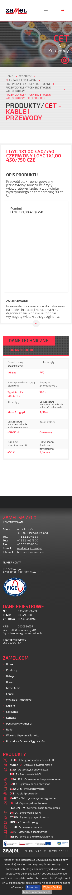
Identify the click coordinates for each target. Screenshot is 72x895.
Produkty (11, 670)
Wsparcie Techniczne (19, 700)
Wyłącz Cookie (51, 887)
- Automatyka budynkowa (29, 769)
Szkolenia (12, 711)
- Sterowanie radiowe (27, 827)
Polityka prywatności (18, 723)
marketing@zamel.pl (29, 548)
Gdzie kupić (13, 688)
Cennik (10, 694)
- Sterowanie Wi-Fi (25, 774)
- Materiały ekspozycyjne (28, 832)
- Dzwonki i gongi (24, 822)
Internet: (8, 552)
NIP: (5, 611)
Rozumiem (33, 887)
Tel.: (5, 536)
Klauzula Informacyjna (36, 892)
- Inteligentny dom (27, 788)
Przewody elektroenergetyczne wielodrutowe (28, 89)
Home (9, 664)
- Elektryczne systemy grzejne (33, 798)
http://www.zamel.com (31, 552)
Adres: (7, 529)
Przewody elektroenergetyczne (28, 84)
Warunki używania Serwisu (22, 735)
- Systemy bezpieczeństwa (30, 784)
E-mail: (7, 548)
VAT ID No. (9, 618)
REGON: (7, 615)
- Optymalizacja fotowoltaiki (35, 808)
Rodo (9, 729)
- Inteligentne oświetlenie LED (32, 760)
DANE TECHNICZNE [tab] (28, 341)
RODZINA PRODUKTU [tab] (20, 350)
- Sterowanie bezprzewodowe (35, 779)
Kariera (10, 705)
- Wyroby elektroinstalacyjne (32, 836)
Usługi (10, 676)
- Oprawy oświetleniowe (31, 764)
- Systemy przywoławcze (29, 817)
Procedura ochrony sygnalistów (25, 741)
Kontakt (11, 717)
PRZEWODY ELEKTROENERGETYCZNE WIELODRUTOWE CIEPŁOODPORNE (28, 96)
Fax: (5, 544)
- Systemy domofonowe (29, 803)
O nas (9, 682)
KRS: (6, 626)
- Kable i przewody (21, 80)
